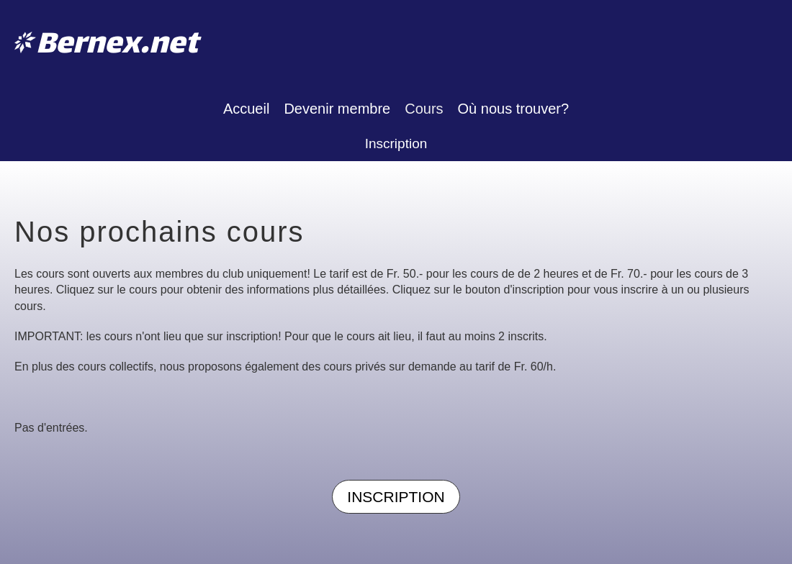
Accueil (246, 109)
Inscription (396, 143)
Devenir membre (337, 109)
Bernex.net (117, 46)
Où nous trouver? (514, 109)
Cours (424, 109)
